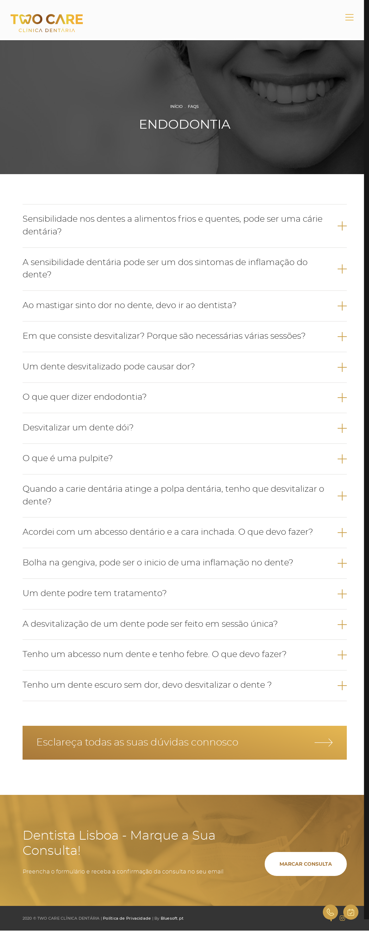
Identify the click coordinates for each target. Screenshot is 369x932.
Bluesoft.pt (172, 919)
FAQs (193, 106)
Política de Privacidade (127, 919)
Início (176, 106)
